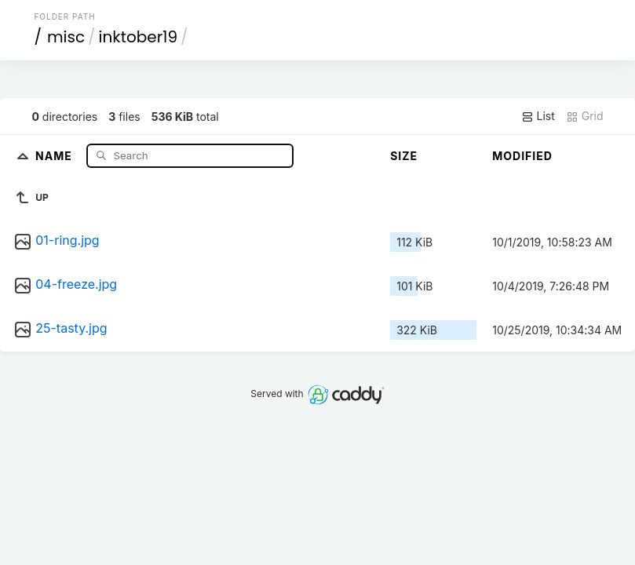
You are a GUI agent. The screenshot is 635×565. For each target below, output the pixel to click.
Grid (585, 116)
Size (404, 155)
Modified (522, 155)
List (538, 116)
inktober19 (138, 37)
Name (55, 155)
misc (66, 37)
